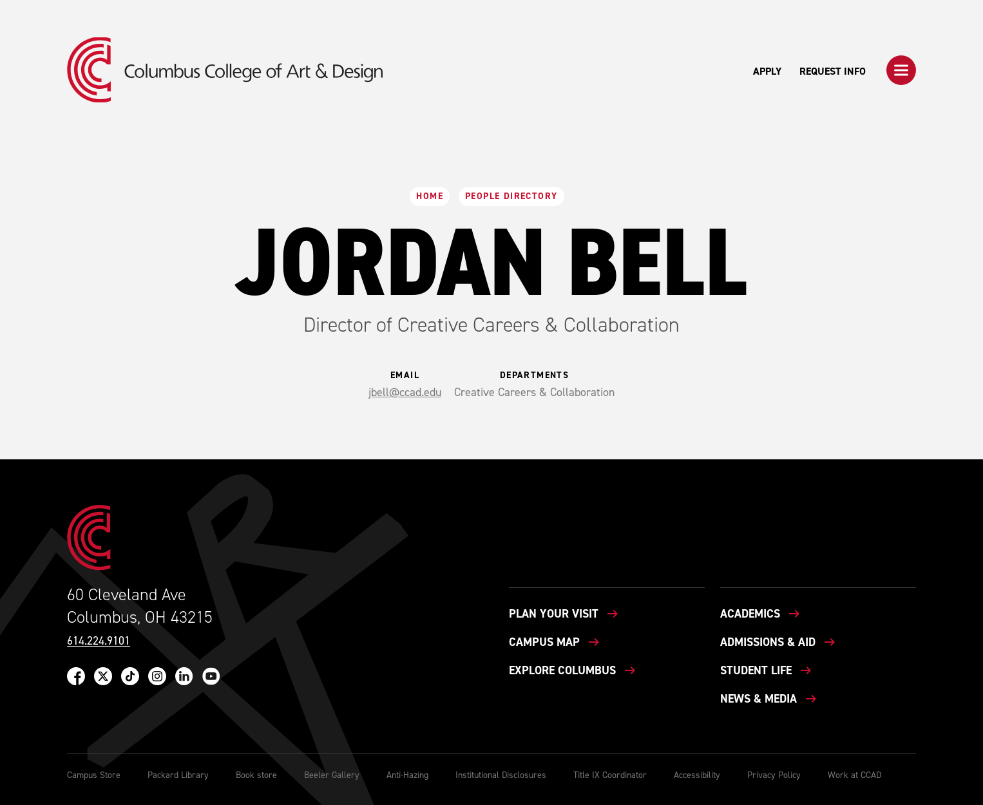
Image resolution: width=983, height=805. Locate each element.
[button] (901, 70)
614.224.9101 (98, 641)
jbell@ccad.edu (404, 392)
